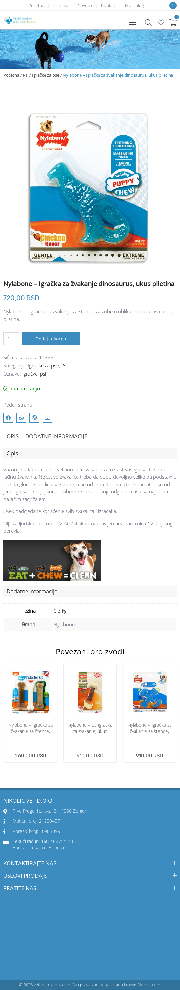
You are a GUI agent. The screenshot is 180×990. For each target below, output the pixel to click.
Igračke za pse (45, 75)
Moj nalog (134, 5)
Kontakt (108, 5)
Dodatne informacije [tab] (56, 436)
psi (43, 373)
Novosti (85, 5)
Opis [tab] (13, 436)
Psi (25, 75)
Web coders (149, 985)
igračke (30, 373)
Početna (11, 75)
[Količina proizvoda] (11, 338)
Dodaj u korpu (50, 339)
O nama (60, 5)
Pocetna (36, 5)
